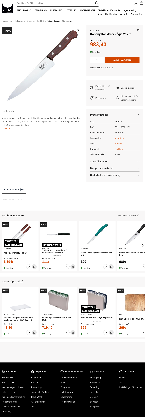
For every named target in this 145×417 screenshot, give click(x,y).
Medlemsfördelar (69, 377)
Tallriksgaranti (67, 392)
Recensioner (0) (14, 189)
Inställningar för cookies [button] (130, 387)
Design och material (101, 168)
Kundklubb (103, 14)
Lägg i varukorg (122, 60)
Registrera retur (9, 401)
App (121, 382)
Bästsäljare (103, 10)
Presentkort (95, 382)
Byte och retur (8, 392)
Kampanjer (115, 10)
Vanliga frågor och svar (13, 387)
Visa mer (6, 128)
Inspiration (124, 14)
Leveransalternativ (11, 406)
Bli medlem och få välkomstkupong (129, 98)
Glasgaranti (66, 396)
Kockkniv (41, 21)
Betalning (6, 411)
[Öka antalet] (101, 60)
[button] (138, 30)
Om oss (123, 377)
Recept (34, 382)
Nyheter (113, 14)
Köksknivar (30, 21)
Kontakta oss (8, 382)
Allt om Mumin (38, 401)
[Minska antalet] (92, 60)
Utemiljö (94, 396)
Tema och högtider (40, 392)
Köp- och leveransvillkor (13, 396)
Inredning (94, 392)
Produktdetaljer (99, 114)
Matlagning (18, 21)
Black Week (36, 396)
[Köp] (34, 266)
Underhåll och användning (105, 175)
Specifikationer (99, 161)
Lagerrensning (129, 10)
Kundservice (7, 377)
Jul (32, 406)
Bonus (64, 382)
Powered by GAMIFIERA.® (12, 200)
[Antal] (97, 60)
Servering (94, 387)
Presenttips (136, 14)
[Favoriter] (28, 266)
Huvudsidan (7, 21)
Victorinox (95, 30)
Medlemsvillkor (68, 401)
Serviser (94, 401)
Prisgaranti (100, 97)
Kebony (118, 143)
